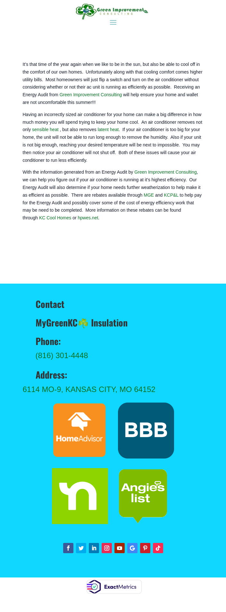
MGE (149, 195)
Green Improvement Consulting (91, 94)
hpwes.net (88, 217)
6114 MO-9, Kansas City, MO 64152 (89, 389)
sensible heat (45, 129)
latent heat (108, 129)
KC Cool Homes (55, 217)
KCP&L (171, 195)
